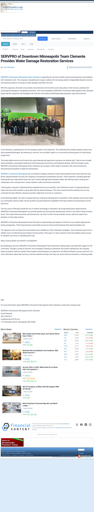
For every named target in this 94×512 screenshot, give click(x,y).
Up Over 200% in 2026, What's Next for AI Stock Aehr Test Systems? (40, 370)
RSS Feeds (16, 35)
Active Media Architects (70, 459)
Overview (15, 49)
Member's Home (10, 454)
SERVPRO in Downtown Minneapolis (14, 174)
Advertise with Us (6, 458)
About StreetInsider (15, 456)
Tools (31, 44)
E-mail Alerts (23, 35)
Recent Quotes (56, 39)
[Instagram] (90, 430)
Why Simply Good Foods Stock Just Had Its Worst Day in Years (41, 335)
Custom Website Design (57, 459)
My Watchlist (72, 39)
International (41, 49)
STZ (36, 362)
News (22, 49)
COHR (32, 382)
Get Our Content (26, 456)
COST (28, 417)
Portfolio (30, 35)
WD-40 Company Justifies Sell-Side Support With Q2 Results (41, 390)
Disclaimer (22, 458)
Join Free (4, 35)
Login (34, 35)
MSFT (65, 351)
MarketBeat (27, 342)
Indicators (86, 39)
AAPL (65, 338)
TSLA (65, 360)
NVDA (65, 354)
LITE (36, 382)
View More (58, 329)
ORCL (65, 357)
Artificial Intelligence (31, 379)
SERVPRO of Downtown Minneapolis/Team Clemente (20, 77)
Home (3, 454)
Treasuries (51, 49)
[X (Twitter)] (77, 430)
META (65, 349)
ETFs (23, 44)
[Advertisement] (47, 17)
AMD (65, 340)
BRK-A (28, 362)
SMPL (31, 345)
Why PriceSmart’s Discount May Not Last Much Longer (40, 407)
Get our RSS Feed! (84, 459)
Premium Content (20, 454)
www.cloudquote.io (64, 426)
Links (3, 456)
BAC (65, 343)
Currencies (30, 49)
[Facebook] (81, 430)
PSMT (32, 417)
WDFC (28, 399)
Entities (7, 456)
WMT (36, 417)
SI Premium (10, 35)
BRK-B (32, 362)
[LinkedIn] (86, 430)
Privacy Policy (59, 430)
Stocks (15, 44)
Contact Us (15, 458)
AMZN (65, 335)
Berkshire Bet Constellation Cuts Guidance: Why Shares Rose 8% (40, 352)
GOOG (66, 346)
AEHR (28, 382)
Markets (5, 44)
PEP (28, 345)
